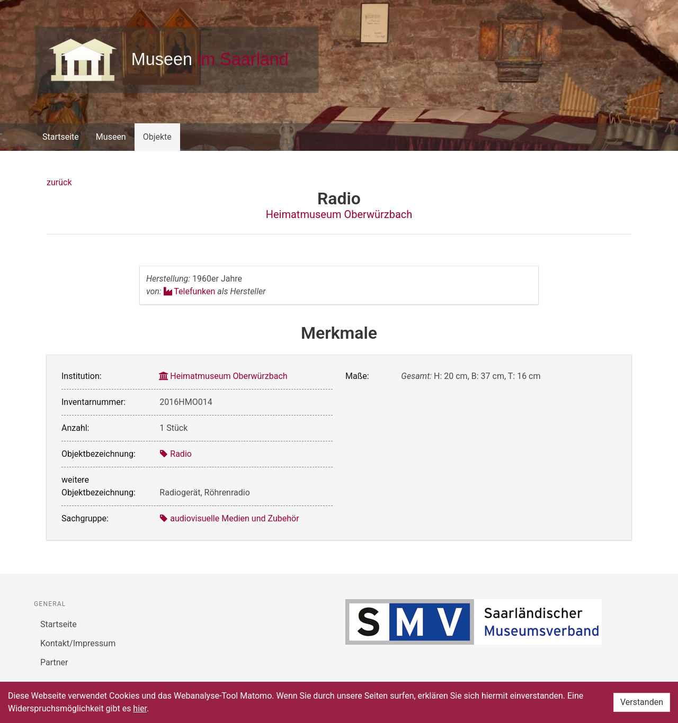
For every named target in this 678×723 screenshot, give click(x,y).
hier (140, 708)
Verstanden (641, 702)
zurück (59, 182)
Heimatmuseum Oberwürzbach (339, 214)
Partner (54, 662)
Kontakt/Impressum (77, 643)
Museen (111, 137)
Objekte (157, 137)
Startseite (60, 137)
